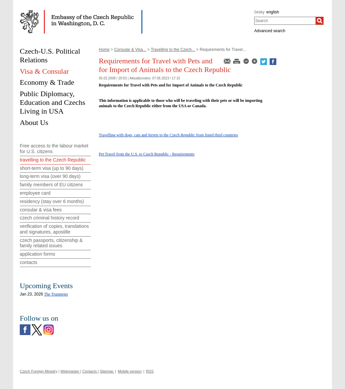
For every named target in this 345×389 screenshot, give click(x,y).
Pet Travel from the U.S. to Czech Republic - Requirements (147, 154)
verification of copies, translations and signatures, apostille (54, 229)
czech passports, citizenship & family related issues (51, 243)
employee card (35, 193)
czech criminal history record (49, 217)
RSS (150, 371)
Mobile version (130, 371)
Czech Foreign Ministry (38, 371)
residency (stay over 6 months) (52, 201)
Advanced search (269, 31)
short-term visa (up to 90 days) (51, 168)
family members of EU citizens (51, 184)
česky (259, 12)
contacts (28, 262)
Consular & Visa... (130, 49)
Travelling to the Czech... (173, 49)
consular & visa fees (41, 209)
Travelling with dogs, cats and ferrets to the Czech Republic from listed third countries (168, 135)
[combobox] (285, 21)
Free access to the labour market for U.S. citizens (54, 148)
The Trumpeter (56, 294)
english (272, 12)
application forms (37, 254)
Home (104, 49)
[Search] (320, 21)
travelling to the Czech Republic (53, 160)
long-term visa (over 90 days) (50, 176)
